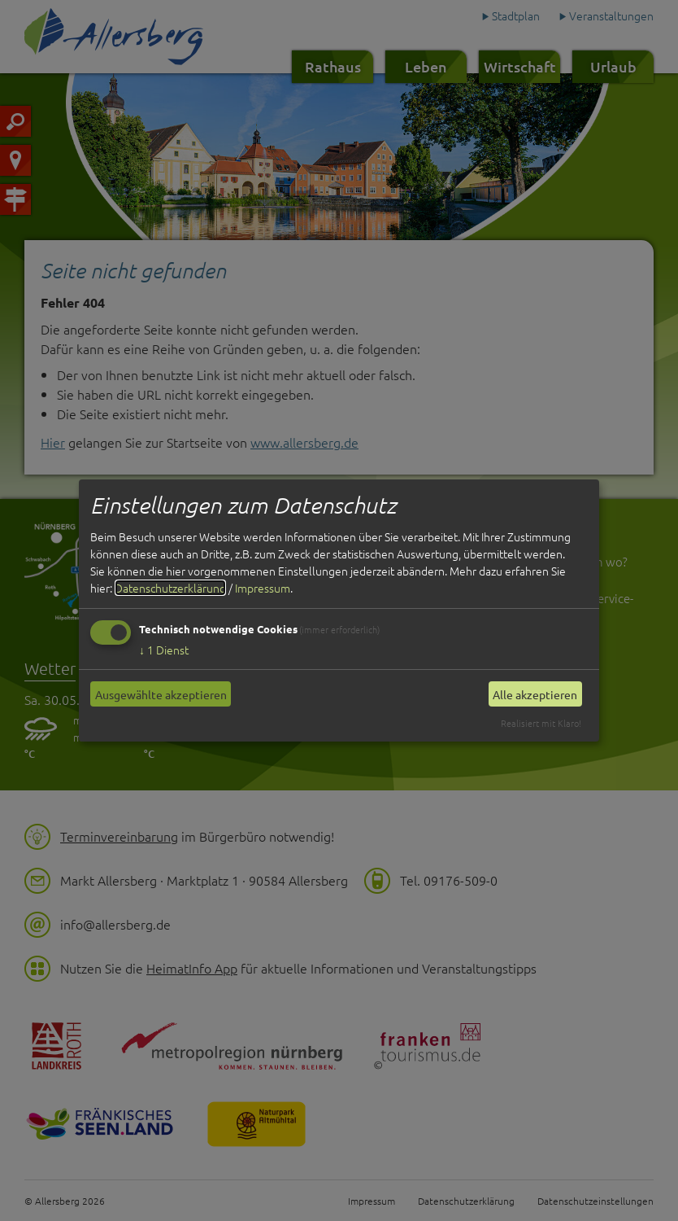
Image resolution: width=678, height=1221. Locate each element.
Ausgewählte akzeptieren (161, 694)
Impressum (262, 588)
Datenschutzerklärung (170, 588)
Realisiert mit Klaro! (541, 722)
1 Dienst (164, 649)
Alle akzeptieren (535, 694)
